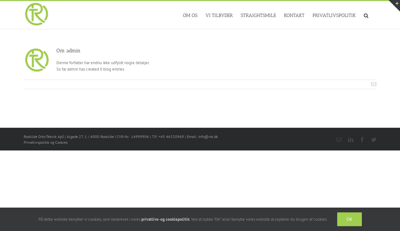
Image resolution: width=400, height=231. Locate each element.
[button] (374, 15)
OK (349, 219)
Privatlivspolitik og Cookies (46, 142)
